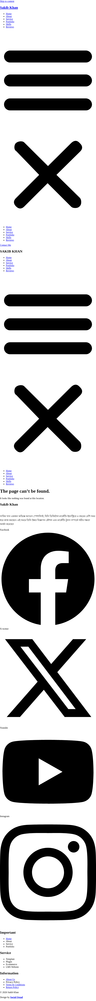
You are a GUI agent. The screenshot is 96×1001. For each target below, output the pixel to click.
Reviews (10, 27)
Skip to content (7, 1)
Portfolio (10, 21)
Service (9, 19)
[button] (48, 127)
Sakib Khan (9, 7)
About (9, 16)
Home (9, 13)
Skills (8, 24)
